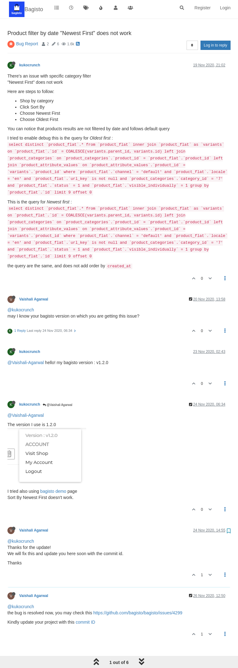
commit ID (85, 622)
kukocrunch (29, 65)
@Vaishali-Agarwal (25, 362)
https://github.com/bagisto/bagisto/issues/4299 (137, 612)
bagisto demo (53, 491)
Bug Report (27, 43)
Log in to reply (215, 45)
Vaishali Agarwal (33, 299)
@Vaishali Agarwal (58, 405)
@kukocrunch (20, 309)
